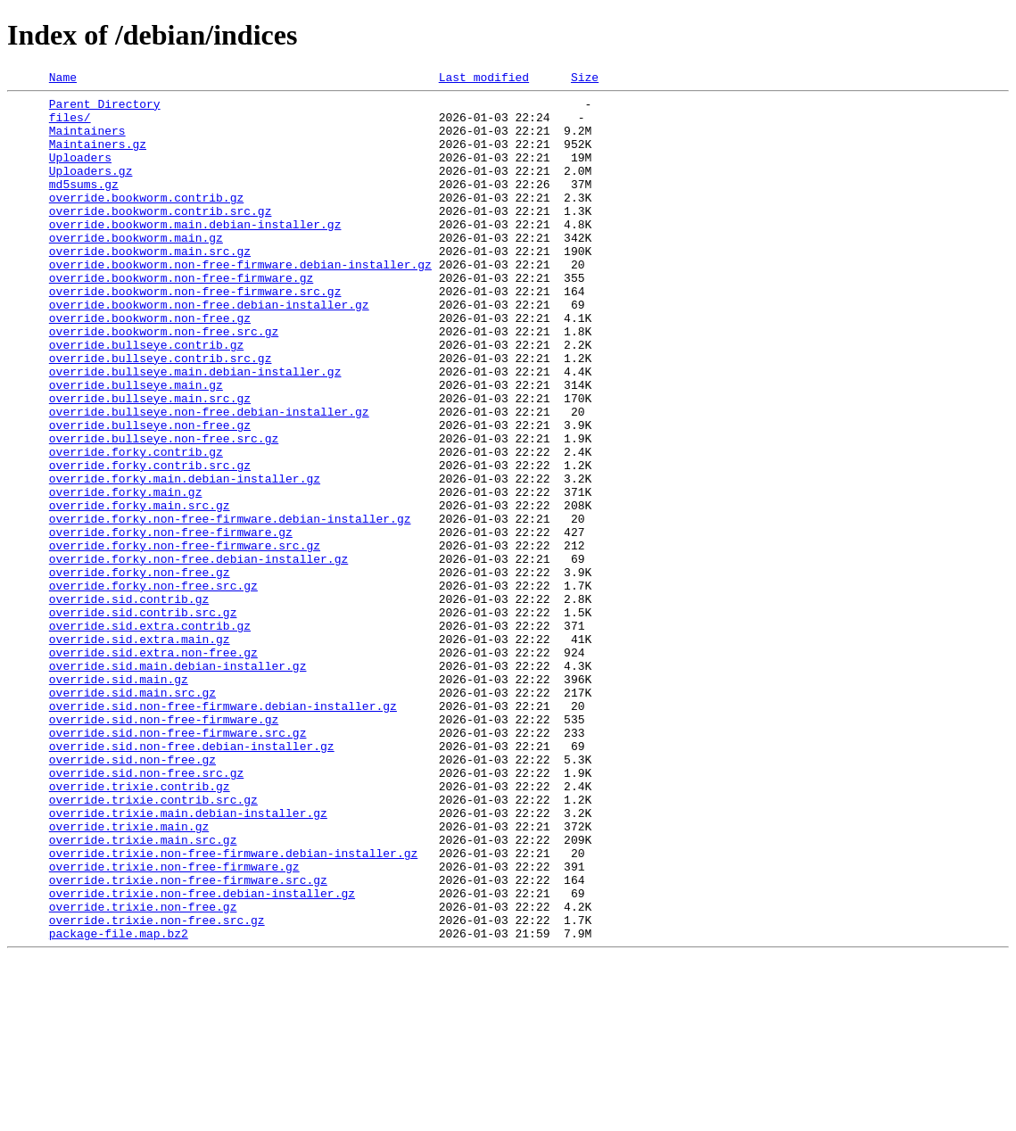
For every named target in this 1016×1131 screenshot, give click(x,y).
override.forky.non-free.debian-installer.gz (198, 655)
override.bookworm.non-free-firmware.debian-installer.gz (240, 301)
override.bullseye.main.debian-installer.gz (195, 430)
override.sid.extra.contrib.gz (150, 735)
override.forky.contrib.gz (136, 526)
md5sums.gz (84, 205)
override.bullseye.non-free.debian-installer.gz (209, 478)
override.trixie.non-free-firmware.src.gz (188, 1040)
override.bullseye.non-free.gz (150, 494)
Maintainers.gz (97, 157)
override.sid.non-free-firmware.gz (163, 847)
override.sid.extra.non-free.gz (153, 767)
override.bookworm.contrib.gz (146, 221)
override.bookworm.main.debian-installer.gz (195, 253)
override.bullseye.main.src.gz (150, 462)
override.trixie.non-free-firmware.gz (174, 1024)
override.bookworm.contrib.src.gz (160, 237)
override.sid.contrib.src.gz (143, 719)
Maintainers (87, 141)
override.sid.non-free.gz (132, 895)
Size (585, 79)
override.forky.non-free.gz (139, 671)
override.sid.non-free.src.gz (146, 912)
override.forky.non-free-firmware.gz (171, 623)
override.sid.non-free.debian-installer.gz (192, 879)
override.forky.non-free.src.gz (153, 687)
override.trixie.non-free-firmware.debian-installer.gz (233, 1008)
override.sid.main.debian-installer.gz (178, 783)
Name (63, 79)
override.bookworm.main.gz (136, 269)
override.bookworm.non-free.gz (150, 366)
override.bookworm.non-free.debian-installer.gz (209, 350)
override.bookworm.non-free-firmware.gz (181, 318)
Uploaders (80, 173)
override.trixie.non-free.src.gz (157, 1088)
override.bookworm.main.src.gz (150, 285)
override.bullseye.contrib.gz (146, 398)
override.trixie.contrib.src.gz (153, 944)
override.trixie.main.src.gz (143, 992)
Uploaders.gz (91, 189)
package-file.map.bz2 (118, 1104)
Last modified (484, 79)
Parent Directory (105, 109)
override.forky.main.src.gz (139, 590)
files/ (70, 125)
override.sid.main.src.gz (132, 815)
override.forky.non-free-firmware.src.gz (184, 639)
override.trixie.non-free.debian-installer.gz (202, 1056)
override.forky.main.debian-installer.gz (184, 558)
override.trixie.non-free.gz (143, 1072)
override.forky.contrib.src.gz (150, 542)
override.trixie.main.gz (129, 976)
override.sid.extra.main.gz (139, 751)
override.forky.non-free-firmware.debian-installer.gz (230, 607)
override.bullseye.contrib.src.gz (160, 414)
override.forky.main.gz (125, 574)
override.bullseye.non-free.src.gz (163, 510)
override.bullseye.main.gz (136, 446)
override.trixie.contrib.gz (139, 928)
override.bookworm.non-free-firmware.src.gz (195, 334)
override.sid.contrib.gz (129, 703)
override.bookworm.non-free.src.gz (163, 382)
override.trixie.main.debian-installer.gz (188, 960)
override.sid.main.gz (118, 799)
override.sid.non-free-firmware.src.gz (178, 863)
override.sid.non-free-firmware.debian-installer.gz (223, 831)
